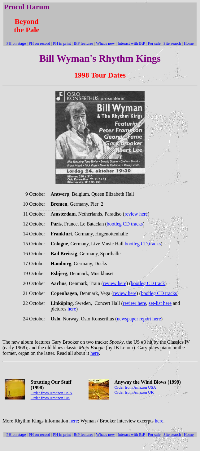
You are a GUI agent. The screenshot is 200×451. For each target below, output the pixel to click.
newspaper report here (139, 318)
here (71, 308)
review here (136, 214)
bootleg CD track (148, 283)
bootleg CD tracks (125, 223)
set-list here (160, 303)
